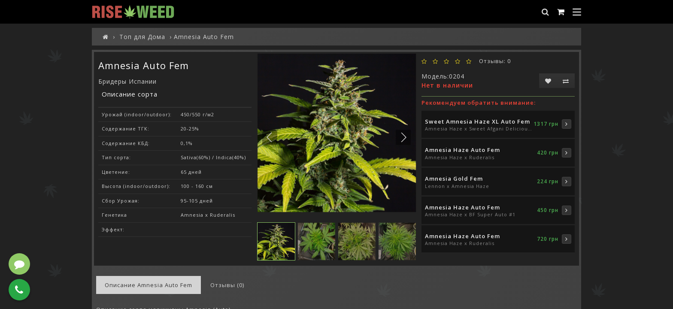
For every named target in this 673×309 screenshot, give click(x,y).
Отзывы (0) (227, 285)
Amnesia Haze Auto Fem (462, 150)
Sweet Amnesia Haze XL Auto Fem (477, 121)
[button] (403, 137)
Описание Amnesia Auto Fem (148, 285)
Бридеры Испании (127, 81)
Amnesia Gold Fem (454, 178)
